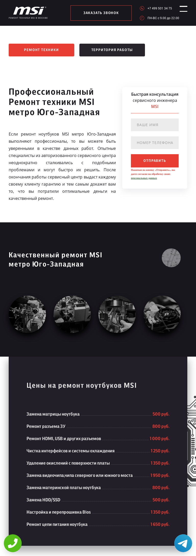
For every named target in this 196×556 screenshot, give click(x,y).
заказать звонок (99, 13)
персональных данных (144, 178)
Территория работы (112, 50)
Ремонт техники (41, 50)
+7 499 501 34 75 (155, 8)
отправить (154, 161)
